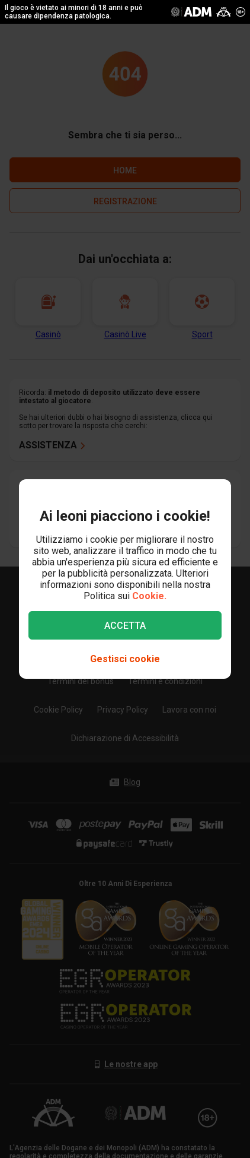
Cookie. (149, 596)
